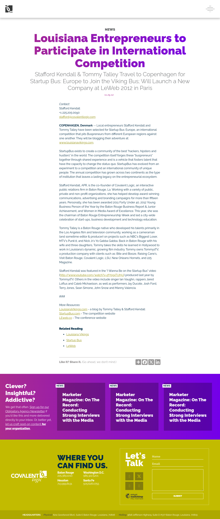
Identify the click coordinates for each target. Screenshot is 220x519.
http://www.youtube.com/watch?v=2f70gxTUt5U (92, 275)
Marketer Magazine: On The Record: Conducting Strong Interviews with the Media (81, 407)
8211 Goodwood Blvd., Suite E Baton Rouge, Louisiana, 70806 (84, 514)
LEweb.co (65, 318)
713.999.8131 (64, 483)
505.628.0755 (91, 483)
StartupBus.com (69, 313)
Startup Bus (74, 340)
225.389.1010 (64, 475)
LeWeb (71, 346)
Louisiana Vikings (77, 334)
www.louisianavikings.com (76, 142)
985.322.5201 (90, 475)
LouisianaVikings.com (73, 309)
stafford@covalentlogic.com (77, 117)
